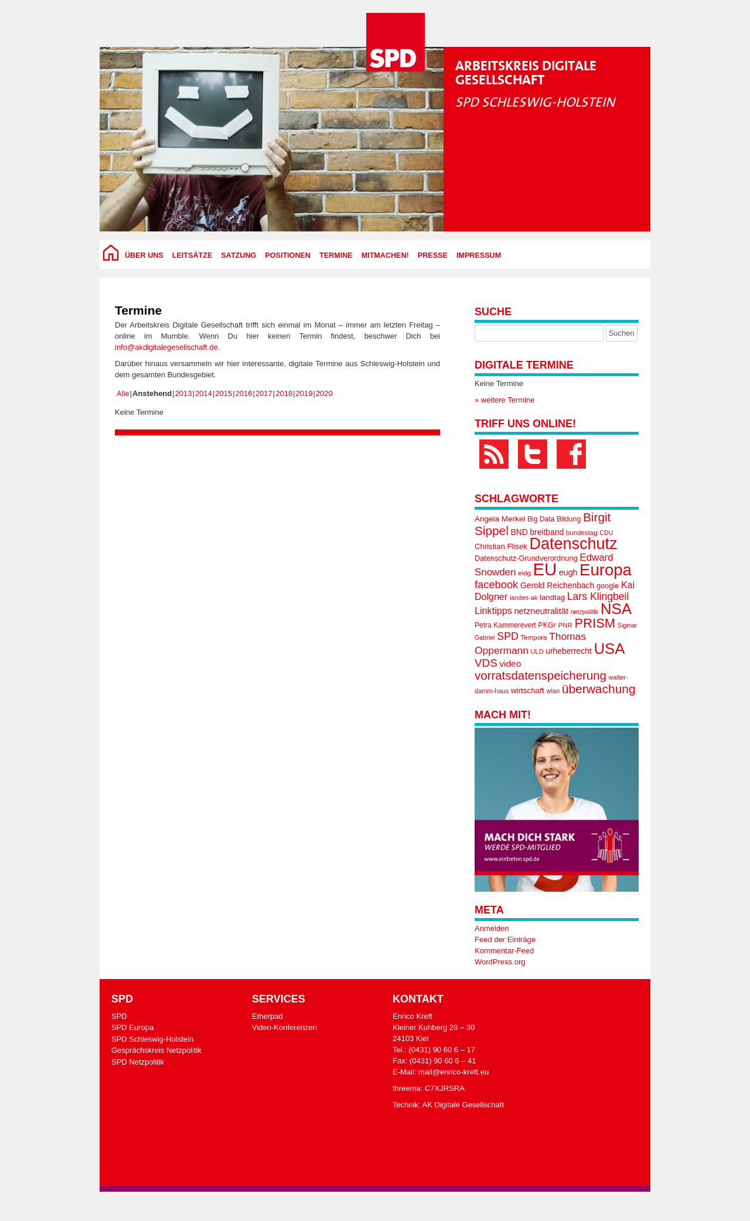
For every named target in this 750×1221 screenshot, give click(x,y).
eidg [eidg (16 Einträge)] (524, 573)
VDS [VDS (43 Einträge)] (486, 663)
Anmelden (492, 928)
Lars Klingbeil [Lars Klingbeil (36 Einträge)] (598, 596)
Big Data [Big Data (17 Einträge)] (540, 519)
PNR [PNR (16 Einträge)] (565, 625)
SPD (119, 1016)
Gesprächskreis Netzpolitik (156, 1050)
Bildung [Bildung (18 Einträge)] (569, 519)
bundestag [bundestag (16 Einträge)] (582, 532)
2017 (263, 393)
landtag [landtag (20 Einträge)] (552, 597)
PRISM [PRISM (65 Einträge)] (594, 623)
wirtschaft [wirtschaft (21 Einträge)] (527, 690)
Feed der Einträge (505, 939)
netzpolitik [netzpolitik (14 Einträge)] (584, 611)
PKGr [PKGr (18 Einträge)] (546, 625)
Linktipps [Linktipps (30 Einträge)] (493, 610)
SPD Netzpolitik (137, 1062)
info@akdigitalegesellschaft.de (166, 347)
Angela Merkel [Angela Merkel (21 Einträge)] (500, 518)
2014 (203, 393)
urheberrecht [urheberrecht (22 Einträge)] (569, 651)
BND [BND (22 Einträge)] (518, 532)
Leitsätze (192, 255)
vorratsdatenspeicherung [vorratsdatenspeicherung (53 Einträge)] (540, 675)
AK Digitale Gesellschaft (463, 1104)
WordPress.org (500, 961)
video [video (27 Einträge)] (510, 664)
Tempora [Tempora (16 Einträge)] (534, 637)
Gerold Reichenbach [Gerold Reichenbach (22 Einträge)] (557, 585)
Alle (123, 393)
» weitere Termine (504, 399)
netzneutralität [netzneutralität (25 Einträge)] (541, 611)
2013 (183, 393)
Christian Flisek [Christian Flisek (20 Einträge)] (501, 546)
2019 (304, 393)
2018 (283, 393)
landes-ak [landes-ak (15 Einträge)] (524, 597)
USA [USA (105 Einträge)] (609, 648)
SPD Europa (132, 1027)
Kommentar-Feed (504, 950)
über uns (144, 255)
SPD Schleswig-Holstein (152, 1039)
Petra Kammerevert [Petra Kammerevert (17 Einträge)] (505, 625)
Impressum (478, 255)
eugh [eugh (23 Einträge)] (568, 572)
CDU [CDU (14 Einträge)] (606, 532)
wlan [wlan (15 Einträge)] (553, 690)
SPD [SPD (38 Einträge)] (508, 636)
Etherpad (267, 1016)
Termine (336, 255)
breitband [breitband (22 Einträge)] (547, 532)
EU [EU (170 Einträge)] (545, 569)
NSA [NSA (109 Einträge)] (616, 609)
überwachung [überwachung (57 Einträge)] (599, 688)
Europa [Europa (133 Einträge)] (605, 570)
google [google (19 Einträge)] (607, 585)
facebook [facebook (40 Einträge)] (496, 584)
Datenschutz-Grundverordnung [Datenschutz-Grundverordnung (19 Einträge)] (526, 558)
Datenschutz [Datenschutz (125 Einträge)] (573, 543)
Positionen (288, 255)
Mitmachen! (385, 255)
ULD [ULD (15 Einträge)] (537, 651)
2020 (324, 393)
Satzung (238, 255)
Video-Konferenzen (284, 1027)
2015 (223, 393)
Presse (433, 255)
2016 (244, 393)
